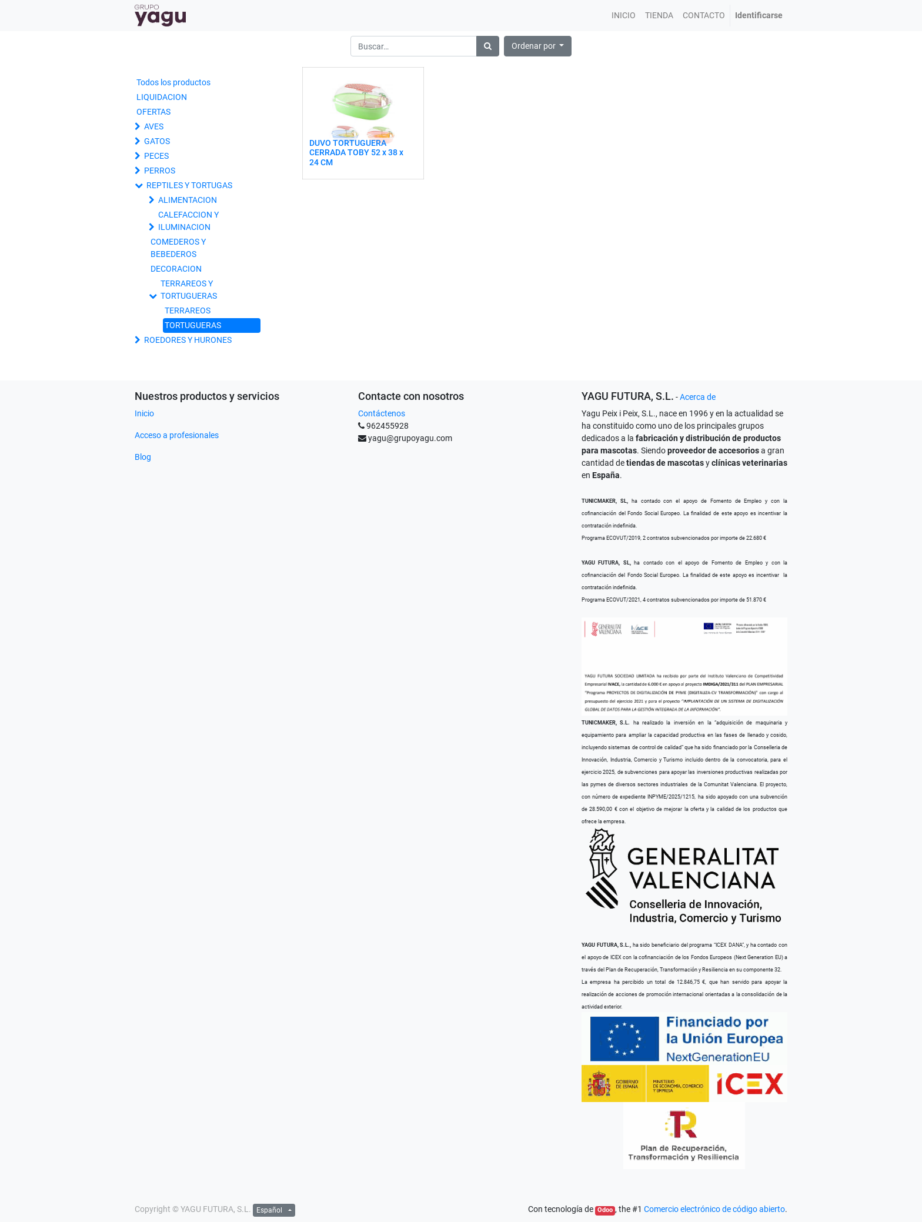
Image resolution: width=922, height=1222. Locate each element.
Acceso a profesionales (177, 435)
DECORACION (176, 268)
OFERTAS (153, 111)
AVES (153, 126)
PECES (156, 156)
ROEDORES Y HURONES (188, 340)
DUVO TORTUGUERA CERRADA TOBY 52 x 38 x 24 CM (356, 153)
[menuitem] (623, 15)
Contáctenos (381, 413)
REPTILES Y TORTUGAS (189, 185)
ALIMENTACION (187, 200)
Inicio (144, 413)
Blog (143, 457)
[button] (538, 46)
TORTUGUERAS (193, 325)
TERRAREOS (188, 310)
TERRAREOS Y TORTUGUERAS (189, 290)
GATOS (157, 141)
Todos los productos (173, 82)
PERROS (159, 170)
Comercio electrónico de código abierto (714, 1209)
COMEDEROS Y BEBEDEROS (178, 248)
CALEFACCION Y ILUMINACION (188, 221)
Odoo (605, 1210)
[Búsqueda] (487, 46)
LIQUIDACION (161, 97)
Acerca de (698, 397)
